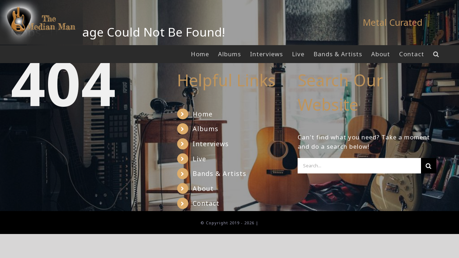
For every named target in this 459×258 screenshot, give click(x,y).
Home (203, 114)
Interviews (211, 143)
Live (199, 158)
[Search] (428, 165)
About (203, 188)
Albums (205, 128)
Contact (206, 203)
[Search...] (359, 165)
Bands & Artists (219, 173)
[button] (445, 54)
